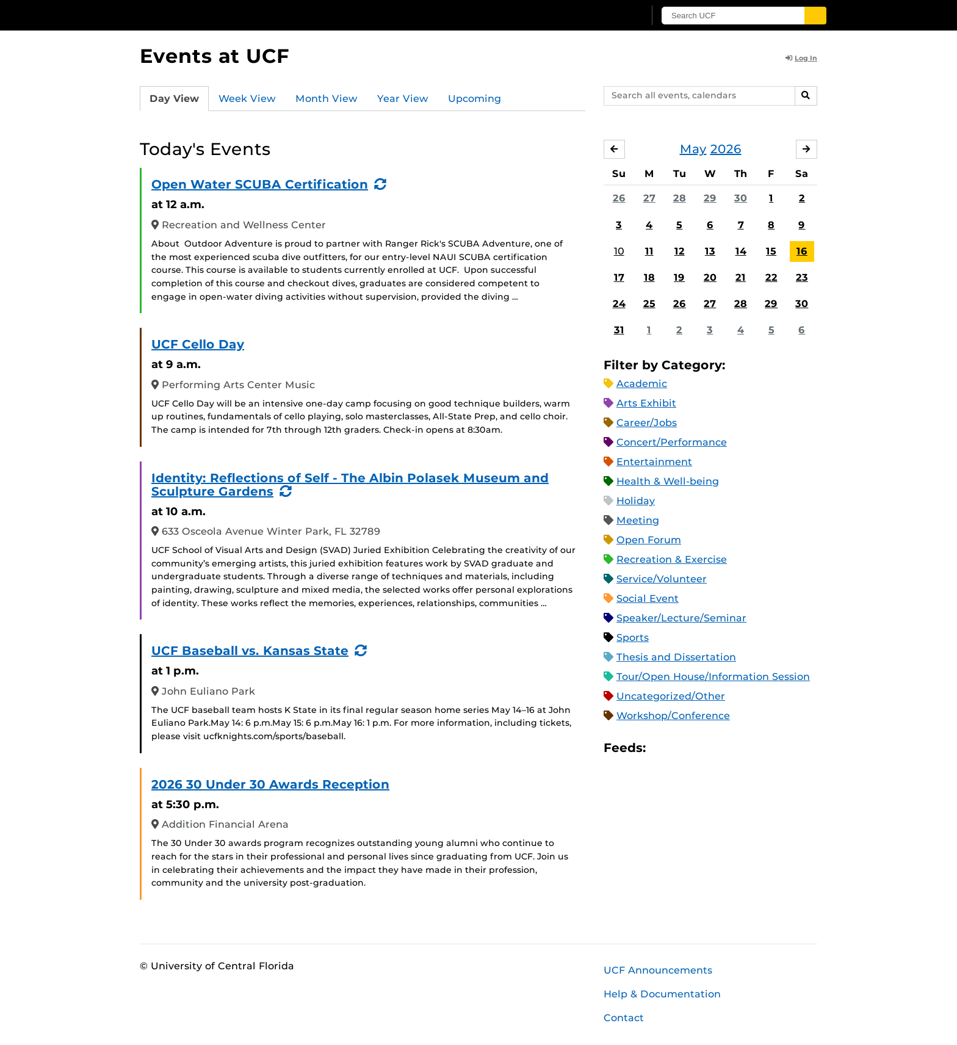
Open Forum (648, 540)
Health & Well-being (667, 481)
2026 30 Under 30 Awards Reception (270, 784)
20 (710, 277)
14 (740, 251)
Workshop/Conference (673, 715)
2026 (726, 149)
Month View (326, 98)
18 (649, 277)
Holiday (635, 501)
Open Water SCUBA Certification (259, 184)
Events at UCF (214, 56)
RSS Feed (703, 748)
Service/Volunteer (661, 579)
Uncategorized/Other (670, 696)
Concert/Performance (671, 442)
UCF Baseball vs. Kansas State (249, 650)
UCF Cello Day (197, 344)
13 (710, 251)
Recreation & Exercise (671, 559)
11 (649, 251)
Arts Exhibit (646, 403)
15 (771, 251)
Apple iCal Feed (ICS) (661, 748)
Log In (801, 58)
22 (771, 277)
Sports (632, 637)
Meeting (637, 520)
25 (649, 303)
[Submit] (815, 15)
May (693, 149)
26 (619, 198)
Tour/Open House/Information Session (713, 676)
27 (649, 198)
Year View (402, 98)
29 (710, 198)
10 (619, 251)
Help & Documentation (662, 994)
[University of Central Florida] (229, 14)
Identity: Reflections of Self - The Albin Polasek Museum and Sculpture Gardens (350, 485)
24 (619, 303)
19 (679, 277)
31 (619, 330)
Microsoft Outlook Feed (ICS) (682, 748)
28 (679, 198)
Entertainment (654, 462)
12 (679, 251)
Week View (247, 98)
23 (802, 277)
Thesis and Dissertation (676, 657)
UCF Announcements (658, 970)
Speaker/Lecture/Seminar (681, 618)
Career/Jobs (646, 422)
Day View (174, 98)
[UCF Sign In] (605, 15)
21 (740, 277)
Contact (624, 1018)
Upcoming (474, 98)
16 (801, 251)
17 (619, 277)
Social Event (647, 598)
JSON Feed (744, 748)
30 (740, 198)
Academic (641, 383)
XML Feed (723, 748)
